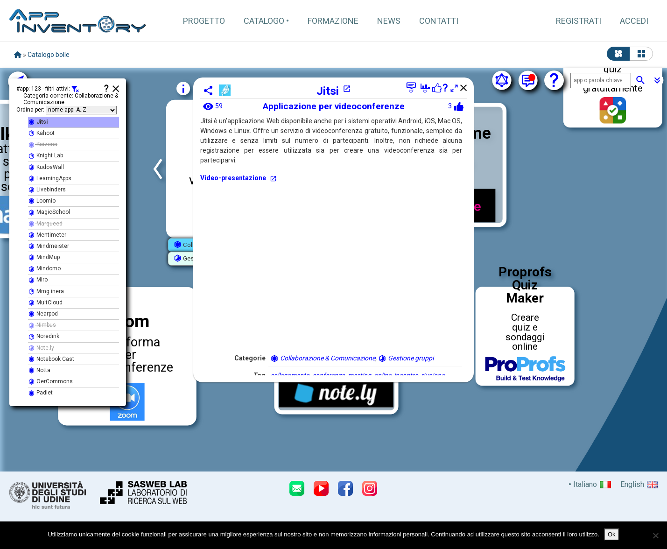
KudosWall (46, 167)
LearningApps (49, 178)
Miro (38, 279)
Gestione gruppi (406, 358)
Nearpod (43, 313)
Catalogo (264, 21)
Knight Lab (45, 155)
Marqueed (45, 223)
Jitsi (333, 91)
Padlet (40, 392)
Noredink (43, 336)
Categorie (250, 358)
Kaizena (42, 144)
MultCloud (45, 302)
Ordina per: (30, 109)
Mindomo (44, 268)
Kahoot (41, 133)
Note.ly (41, 348)
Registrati (578, 21)
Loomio (42, 200)
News (388, 21)
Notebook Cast (51, 359)
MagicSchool (49, 212)
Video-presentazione (238, 178)
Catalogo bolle (49, 54)
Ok (612, 534)
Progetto (204, 21)
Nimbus (42, 325)
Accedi (634, 21)
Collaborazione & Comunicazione (322, 358)
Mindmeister (48, 246)
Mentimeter (47, 235)
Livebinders (47, 189)
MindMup (44, 257)
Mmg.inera (46, 291)
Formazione (333, 21)
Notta (39, 370)
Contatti (438, 21)
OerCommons (50, 381)
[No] (655, 535)
